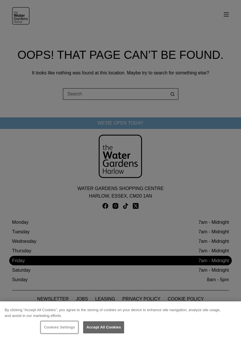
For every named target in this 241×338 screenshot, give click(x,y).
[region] (120, 319)
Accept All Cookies (103, 327)
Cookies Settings (59, 327)
